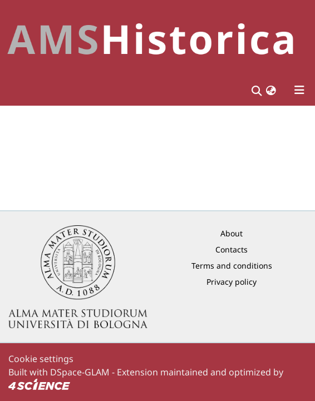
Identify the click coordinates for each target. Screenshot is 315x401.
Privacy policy (231, 281)
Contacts (231, 249)
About (231, 233)
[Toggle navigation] (299, 90)
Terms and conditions (231, 265)
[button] (271, 90)
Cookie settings (40, 359)
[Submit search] (256, 90)
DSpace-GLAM (80, 372)
